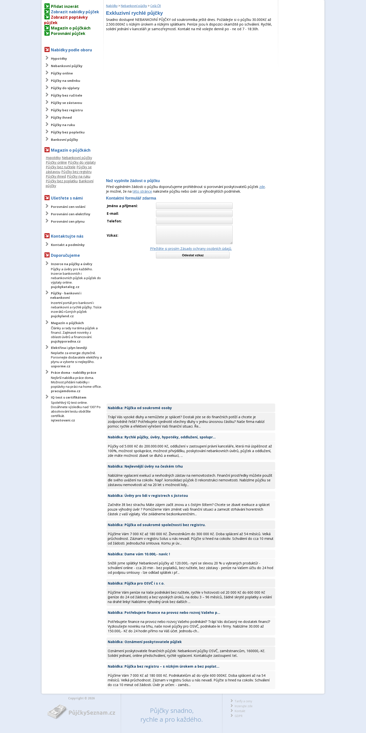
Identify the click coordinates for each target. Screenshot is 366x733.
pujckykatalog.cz (65, 287)
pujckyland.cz (62, 316)
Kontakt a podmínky (68, 245)
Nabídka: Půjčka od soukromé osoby (140, 407)
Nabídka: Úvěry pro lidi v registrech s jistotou (148, 495)
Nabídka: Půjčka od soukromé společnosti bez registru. (157, 524)
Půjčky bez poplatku (68, 132)
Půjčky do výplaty (65, 88)
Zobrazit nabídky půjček (75, 11)
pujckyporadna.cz (66, 341)
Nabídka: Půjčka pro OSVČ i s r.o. (136, 583)
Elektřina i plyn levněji (69, 347)
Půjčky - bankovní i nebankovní (65, 295)
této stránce (142, 191)
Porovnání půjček (68, 33)
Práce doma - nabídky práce (73, 372)
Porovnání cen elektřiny (70, 214)
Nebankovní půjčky (66, 66)
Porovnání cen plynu (68, 221)
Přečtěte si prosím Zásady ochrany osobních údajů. (191, 248)
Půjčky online (62, 73)
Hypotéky (59, 58)
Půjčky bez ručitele (66, 95)
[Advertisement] (191, 68)
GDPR (239, 716)
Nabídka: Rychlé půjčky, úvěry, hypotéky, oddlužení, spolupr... (162, 437)
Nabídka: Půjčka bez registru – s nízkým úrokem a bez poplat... (163, 666)
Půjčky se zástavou (66, 103)
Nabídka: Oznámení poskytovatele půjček (145, 641)
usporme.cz (60, 366)
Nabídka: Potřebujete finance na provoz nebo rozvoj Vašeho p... (164, 612)
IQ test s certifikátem (68, 397)
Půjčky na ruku (63, 125)
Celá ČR (155, 6)
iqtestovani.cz (63, 420)
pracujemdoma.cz (65, 391)
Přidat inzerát (65, 6)
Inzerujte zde (244, 706)
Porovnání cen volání (68, 206)
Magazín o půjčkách (71, 28)
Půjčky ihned (61, 117)
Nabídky (112, 6)
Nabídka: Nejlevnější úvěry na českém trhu (145, 466)
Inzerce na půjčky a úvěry (71, 264)
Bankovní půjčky (64, 139)
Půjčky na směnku (65, 80)
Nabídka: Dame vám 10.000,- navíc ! (139, 554)
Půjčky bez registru (67, 110)
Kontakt (240, 711)
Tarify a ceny (243, 701)
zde (262, 186)
